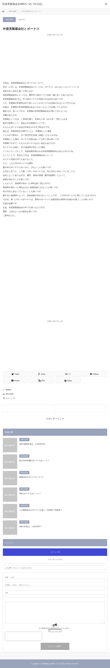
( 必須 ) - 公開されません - (17, 585)
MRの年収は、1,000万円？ (30, 526)
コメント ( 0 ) (55, 552)
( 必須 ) (10, 577)
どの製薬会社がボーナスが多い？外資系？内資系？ (40, 510)
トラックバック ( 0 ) (55, 559)
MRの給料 (9, 19)
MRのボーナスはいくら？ (30, 493)
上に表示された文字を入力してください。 (55, 628)
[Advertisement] (55, 57)
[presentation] (23, 636)
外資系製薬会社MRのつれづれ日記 (22, 4)
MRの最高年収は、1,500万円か (32, 444)
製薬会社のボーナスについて (31, 477)
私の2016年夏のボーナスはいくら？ (34, 460)
